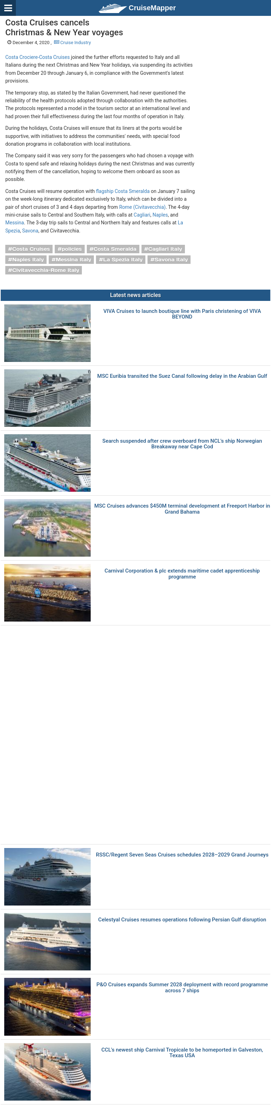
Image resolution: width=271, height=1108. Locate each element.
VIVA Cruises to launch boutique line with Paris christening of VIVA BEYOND (182, 314)
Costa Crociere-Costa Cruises (37, 57)
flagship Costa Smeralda (123, 191)
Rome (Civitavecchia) (142, 207)
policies (72, 249)
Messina (14, 222)
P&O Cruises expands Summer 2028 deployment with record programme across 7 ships (182, 987)
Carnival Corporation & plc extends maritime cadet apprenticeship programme (182, 574)
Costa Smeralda (115, 249)
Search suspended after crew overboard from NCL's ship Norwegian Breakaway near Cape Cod (182, 444)
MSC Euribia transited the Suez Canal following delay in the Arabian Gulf (182, 376)
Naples (160, 215)
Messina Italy (73, 259)
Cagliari (142, 215)
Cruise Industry (72, 42)
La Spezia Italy (123, 259)
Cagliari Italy (165, 249)
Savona (30, 231)
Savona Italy (171, 259)
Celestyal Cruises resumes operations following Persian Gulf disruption (182, 920)
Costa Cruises (31, 249)
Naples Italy (28, 259)
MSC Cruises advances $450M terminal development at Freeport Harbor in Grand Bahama (182, 509)
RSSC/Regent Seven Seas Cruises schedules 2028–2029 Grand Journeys (182, 855)
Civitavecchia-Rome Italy (45, 270)
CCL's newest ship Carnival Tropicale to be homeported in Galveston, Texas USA (182, 1053)
